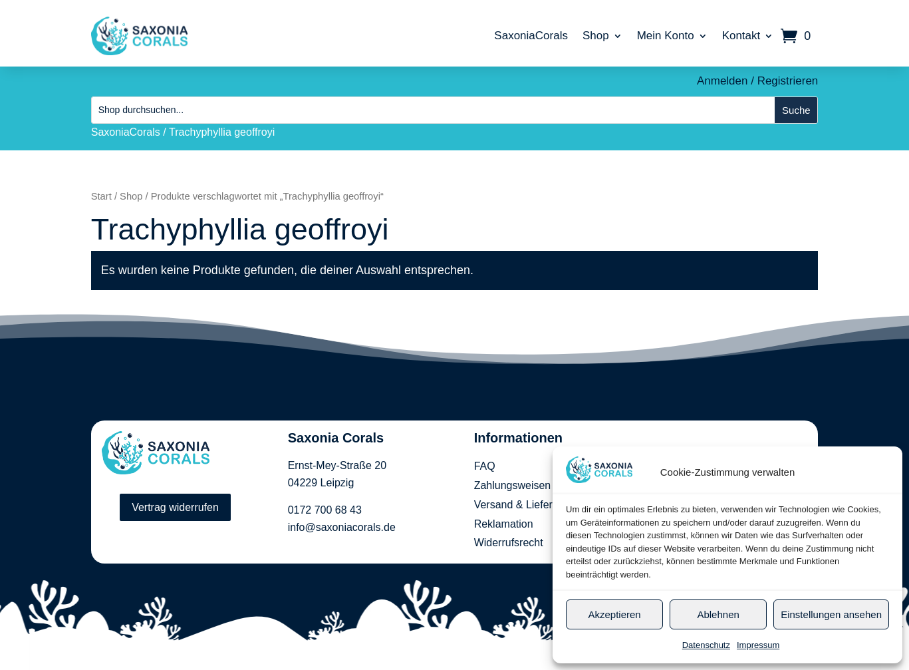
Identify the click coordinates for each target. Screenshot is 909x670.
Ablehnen (718, 614)
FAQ (484, 466)
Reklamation (503, 524)
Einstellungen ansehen (831, 614)
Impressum (758, 645)
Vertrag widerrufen (175, 507)
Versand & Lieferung (522, 504)
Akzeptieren (614, 614)
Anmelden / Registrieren (757, 81)
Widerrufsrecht (508, 542)
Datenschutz (706, 645)
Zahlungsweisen (512, 485)
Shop (596, 35)
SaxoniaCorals (531, 35)
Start (101, 196)
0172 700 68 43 (325, 510)
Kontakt (741, 35)
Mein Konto (665, 35)
